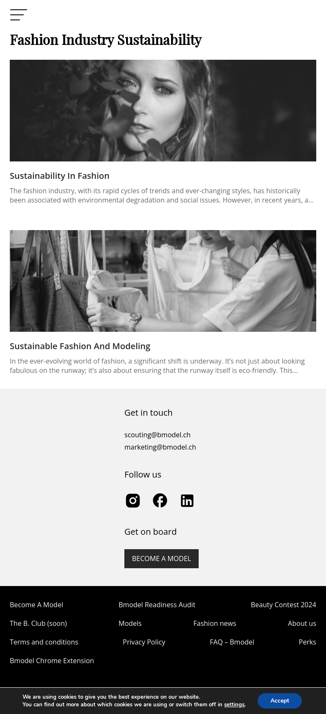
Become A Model (36, 604)
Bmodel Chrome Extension (52, 660)
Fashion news (215, 623)
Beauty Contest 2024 (283, 604)
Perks (307, 642)
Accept (279, 701)
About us (302, 623)
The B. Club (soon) (38, 623)
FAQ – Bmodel (232, 642)
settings (234, 704)
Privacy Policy (144, 642)
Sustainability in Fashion (60, 175)
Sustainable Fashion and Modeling (80, 346)
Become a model (161, 558)
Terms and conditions (44, 642)
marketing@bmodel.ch (160, 447)
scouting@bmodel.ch (157, 434)
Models (129, 623)
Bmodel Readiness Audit (156, 604)
